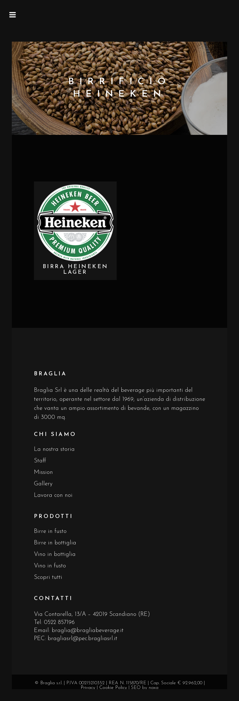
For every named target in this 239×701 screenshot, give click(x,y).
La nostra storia (54, 449)
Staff (40, 461)
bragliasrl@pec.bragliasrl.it (82, 639)
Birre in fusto (50, 531)
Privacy (88, 687)
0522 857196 (59, 622)
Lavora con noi (53, 495)
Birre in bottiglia (55, 543)
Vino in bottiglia (55, 554)
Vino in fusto (50, 566)
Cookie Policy (113, 687)
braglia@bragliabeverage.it (88, 631)
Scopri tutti (48, 577)
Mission (43, 472)
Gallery (43, 484)
